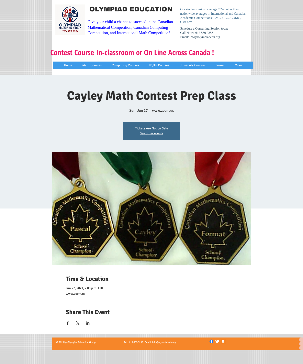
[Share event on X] (78, 323)
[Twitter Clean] (217, 341)
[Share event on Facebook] (68, 323)
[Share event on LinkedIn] (88, 323)
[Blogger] (223, 341)
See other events (151, 133)
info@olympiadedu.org (205, 37)
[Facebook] (211, 341)
